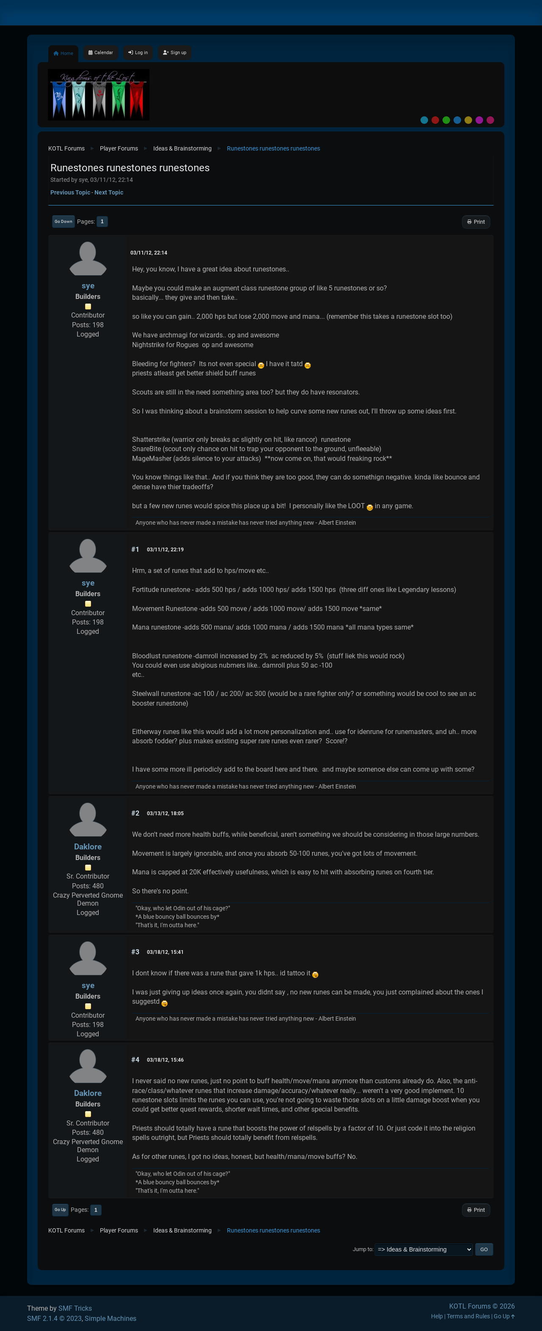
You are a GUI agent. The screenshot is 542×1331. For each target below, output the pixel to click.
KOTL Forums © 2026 (482, 1306)
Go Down (63, 221)
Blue (457, 120)
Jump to (362, 1249)
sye (88, 285)
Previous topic (70, 192)
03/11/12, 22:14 (148, 253)
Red (435, 120)
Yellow (468, 120)
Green (446, 120)
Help (437, 1316)
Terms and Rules (468, 1316)
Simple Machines (110, 1319)
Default (424, 120)
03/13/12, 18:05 (165, 813)
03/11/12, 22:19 (165, 550)
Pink (490, 120)
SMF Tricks (75, 1308)
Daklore (88, 847)
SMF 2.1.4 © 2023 (54, 1319)
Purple (479, 120)
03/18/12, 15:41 (165, 952)
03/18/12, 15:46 (165, 1060)
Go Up (60, 1209)
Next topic (108, 192)
